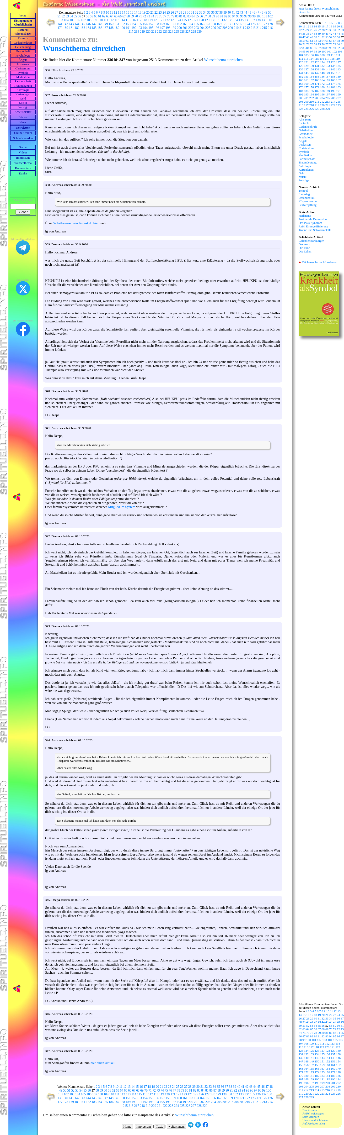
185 (94, 28)
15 (127, 12)
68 (128, 16)
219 (142, 31)
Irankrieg (304, 194)
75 (156, 16)
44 (245, 12)
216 (270, 28)
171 (230, 24)
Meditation (23, 77)
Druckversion (309, 1110)
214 (258, 28)
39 (225, 12)
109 (94, 20)
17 (135, 12)
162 (179, 24)
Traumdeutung (23, 85)
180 (65, 28)
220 (147, 31)
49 (265, 12)
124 (178, 20)
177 (264, 24)
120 (155, 20)
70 (136, 16)
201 (185, 28)
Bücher (23, 117)
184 (88, 28)
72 (144, 16)
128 (201, 20)
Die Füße (304, 248)
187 (105, 28)
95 (238, 16)
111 (105, 20)
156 (145, 24)
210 (236, 28)
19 (143, 12)
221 (153, 31)
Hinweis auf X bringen (315, 1120)
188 (111, 28)
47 (257, 12)
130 (212, 20)
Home (127, 1126)
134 (235, 20)
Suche (23, 147)
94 (234, 16)
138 (258, 20)
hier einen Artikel (103, 1063)
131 (218, 20)
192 (133, 28)
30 (188, 12)
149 (105, 24)
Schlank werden (23, 138)
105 (72, 20)
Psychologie (23, 55)
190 (122, 28)
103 (60, 20)
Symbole (22, 72)
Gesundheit (23, 51)
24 (164, 12)
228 (193, 31)
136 (246, 20)
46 (253, 12)
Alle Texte (305, 119)
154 (133, 24)
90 (217, 16)
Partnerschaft (23, 81)
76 (160, 16)
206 (213, 28)
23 (160, 12)
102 (270, 16)
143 (71, 24)
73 (148, 16)
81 (181, 16)
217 (131, 31)
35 (208, 12)
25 (168, 12)
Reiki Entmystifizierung (313, 226)
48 (261, 12)
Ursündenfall (307, 198)
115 (128, 20)
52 (63, 16)
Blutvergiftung (308, 205)
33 (200, 12)
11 (111, 12)
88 (209, 16)
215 (264, 28)
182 (77, 28)
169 (219, 24)
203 (196, 28)
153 (128, 24)
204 (202, 28)
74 (152, 16)
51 (59, 16)
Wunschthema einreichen (84, 48)
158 (156, 24)
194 (145, 28)
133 (229, 20)
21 (152, 12)
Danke (23, 173)
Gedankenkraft (23, 42)
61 (100, 16)
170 (224, 24)
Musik (23, 103)
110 (100, 20)
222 (159, 31)
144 (77, 24)
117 (139, 20)
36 (213, 12)
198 (168, 28)
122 (167, 20)
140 (269, 20)
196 (156, 28)
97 (246, 16)
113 (116, 20)
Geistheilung (23, 47)
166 (201, 24)
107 (83, 20)
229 (199, 31)
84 (193, 16)
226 (182, 31)
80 (177, 16)
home (23, 15)
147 (93, 24)
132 (224, 20)
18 (139, 12)
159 (162, 24)
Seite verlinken (310, 1116)
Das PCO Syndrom (310, 223)
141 (60, 24)
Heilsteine (305, 215)
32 (196, 12)
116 (133, 20)
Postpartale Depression (313, 219)
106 (77, 20)
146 (88, 24)
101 (264, 16)
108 (88, 20)
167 (207, 24)
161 (173, 24)
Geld (23, 98)
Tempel (303, 190)
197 (162, 28)
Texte (159, 1126)
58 (87, 16)
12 (115, 12)
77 (165, 16)
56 (79, 16)
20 (148, 12)
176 (258, 24)
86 (201, 16)
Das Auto (304, 244)
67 (124, 16)
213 (253, 28)
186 (99, 28)
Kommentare (23, 168)
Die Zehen (305, 251)
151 (116, 24)
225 (176, 31)
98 (250, 16)
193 (139, 28)
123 (173, 20)
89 (213, 16)
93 (229, 16)
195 (151, 28)
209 (230, 28)
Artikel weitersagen (313, 1113)
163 (185, 24)
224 (170, 31)
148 (99, 24)
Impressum (23, 157)
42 (237, 12)
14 (123, 12)
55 (75, 16)
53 (67, 16)
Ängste (23, 60)
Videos (23, 152)
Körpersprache (308, 201)
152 (122, 24)
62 (104, 16)
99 (254, 16)
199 (173, 28)
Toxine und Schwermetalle (315, 230)
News (22, 122)
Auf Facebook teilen (313, 1123)
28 (180, 12)
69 (132, 16)
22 (156, 12)
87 (205, 16)
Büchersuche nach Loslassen (318, 262)
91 (221, 16)
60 (95, 16)
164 (190, 24)
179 (60, 28)
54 (71, 16)
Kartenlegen (23, 94)
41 (233, 12)
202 (190, 28)
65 (116, 16)
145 (82, 24)
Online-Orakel (23, 133)
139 (264, 20)
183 (82, 28)
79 (173, 16)
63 (108, 16)
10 (107, 12)
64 (112, 16)
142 (65, 24)
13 (119, 12)
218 (136, 31)
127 (195, 20)
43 (241, 12)
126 (190, 20)
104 (66, 20)
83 (189, 16)
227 (187, 31)
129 (207, 20)
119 (150, 20)
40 (229, 12)
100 (259, 16)
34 (204, 12)
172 (236, 24)
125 (184, 20)
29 (184, 12)
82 (185, 16)
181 (71, 28)
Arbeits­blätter (23, 112)
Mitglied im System (121, 507)
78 (169, 16)
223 (165, 31)
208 (224, 28)
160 (168, 24)
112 (111, 20)
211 (241, 28)
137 (252, 20)
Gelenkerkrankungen (311, 240)
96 (242, 16)
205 (207, 28)
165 (196, 24)
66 (120, 16)
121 (161, 20)
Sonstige (23, 107)
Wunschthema (23, 163)
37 (217, 12)
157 (150, 24)
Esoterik (23, 38)
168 (213, 24)
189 (116, 28)
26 (172, 12)
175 (253, 24)
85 (197, 16)
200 (179, 28)
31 (192, 12)
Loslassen (23, 64)
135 (241, 20)
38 (221, 12)
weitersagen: (176, 1126)
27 (176, 12)
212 (247, 28)
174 (247, 24)
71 (140, 16)
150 (111, 24)
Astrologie (22, 90)
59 (91, 16)
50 (269, 12)
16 (131, 12)
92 (225, 16)
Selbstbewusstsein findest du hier (75, 223)
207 (219, 28)
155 (139, 24)
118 (144, 20)
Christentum (22, 68)
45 (249, 12)
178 (270, 24)
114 (122, 20)
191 (128, 28)
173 (241, 24)
